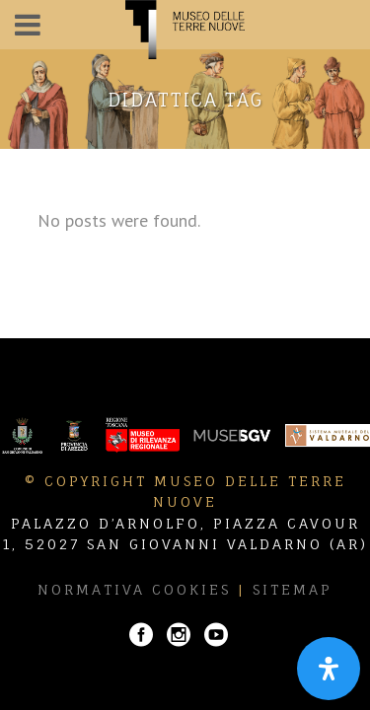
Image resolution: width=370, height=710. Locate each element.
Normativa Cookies (134, 589)
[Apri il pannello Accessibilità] (328, 668)
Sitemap (293, 589)
